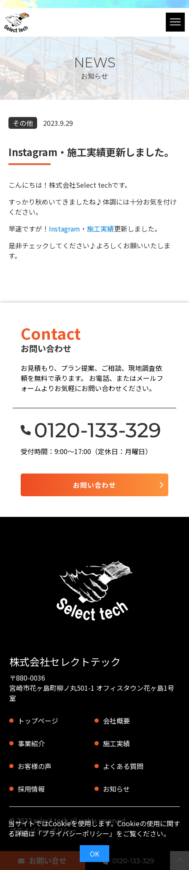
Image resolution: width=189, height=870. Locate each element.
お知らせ (116, 789)
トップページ (38, 721)
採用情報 (31, 789)
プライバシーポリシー (75, 833)
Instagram (64, 228)
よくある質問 (123, 766)
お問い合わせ (94, 485)
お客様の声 (34, 766)
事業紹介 (31, 743)
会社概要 (116, 721)
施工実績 (100, 228)
